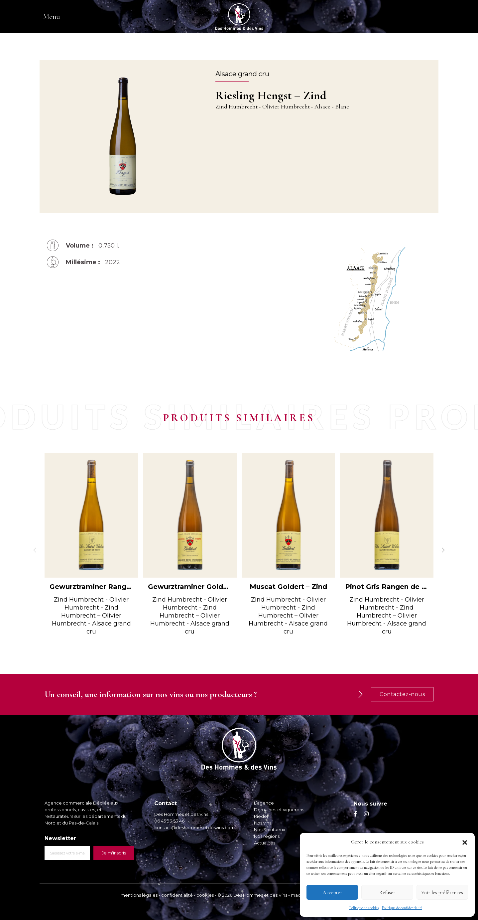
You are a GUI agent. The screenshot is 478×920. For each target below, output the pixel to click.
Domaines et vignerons (279, 809)
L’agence (264, 803)
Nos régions (267, 836)
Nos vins (262, 823)
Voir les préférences (442, 892)
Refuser (387, 892)
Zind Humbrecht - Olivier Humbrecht (262, 106)
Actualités (264, 842)
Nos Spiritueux (269, 829)
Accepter (332, 892)
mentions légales (139, 895)
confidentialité (177, 895)
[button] (464, 841)
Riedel (261, 816)
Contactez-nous (402, 694)
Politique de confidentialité (402, 907)
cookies (205, 895)
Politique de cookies (364, 907)
